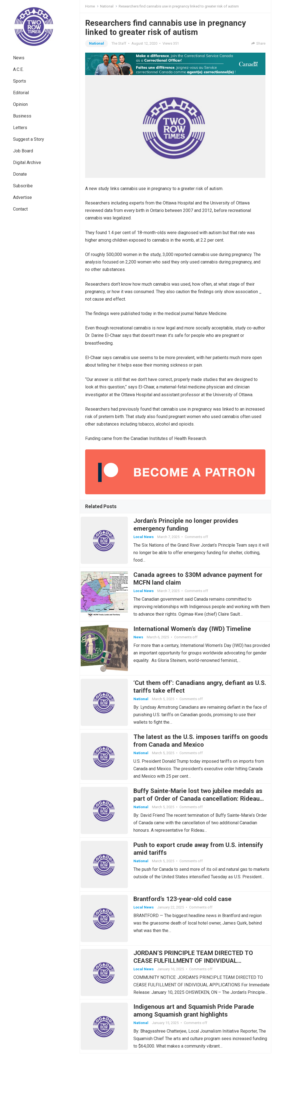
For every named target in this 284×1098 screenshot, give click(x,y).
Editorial (21, 92)
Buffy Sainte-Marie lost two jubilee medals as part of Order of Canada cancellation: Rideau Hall (198, 823)
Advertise (22, 197)
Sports (19, 81)
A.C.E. (18, 69)
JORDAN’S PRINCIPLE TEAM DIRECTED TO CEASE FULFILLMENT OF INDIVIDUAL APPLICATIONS (197, 998)
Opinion (20, 104)
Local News (148, 539)
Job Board (23, 150)
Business (22, 116)
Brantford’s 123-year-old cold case (187, 932)
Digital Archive (27, 162)
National (106, 6)
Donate (20, 174)
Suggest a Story (28, 139)
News (18, 57)
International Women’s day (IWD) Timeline (196, 639)
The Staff (118, 43)
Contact (20, 209)
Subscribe (23, 185)
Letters (20, 127)
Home (90, 6)
